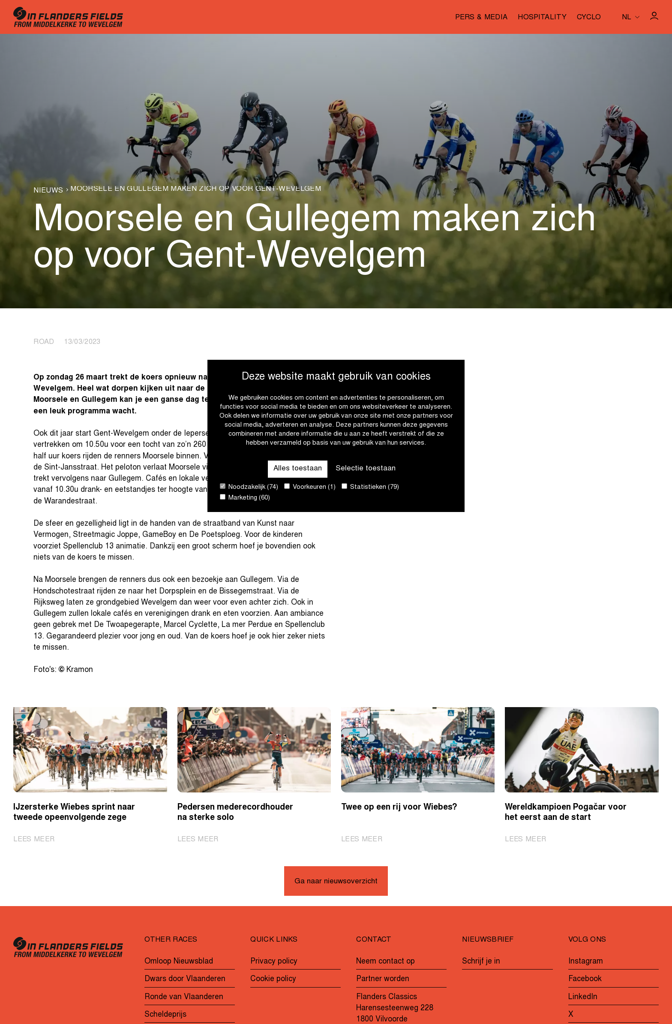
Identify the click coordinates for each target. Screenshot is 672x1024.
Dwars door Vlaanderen (184, 980)
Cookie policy (273, 980)
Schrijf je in (481, 962)
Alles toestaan (297, 469)
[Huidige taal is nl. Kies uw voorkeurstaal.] (630, 17)
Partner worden (382, 980)
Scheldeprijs (165, 1015)
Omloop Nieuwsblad (178, 962)
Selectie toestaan (366, 469)
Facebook (585, 980)
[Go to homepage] (68, 17)
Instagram (585, 962)
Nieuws (48, 190)
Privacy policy (273, 962)
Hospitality (542, 18)
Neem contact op (385, 962)
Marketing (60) (245, 497)
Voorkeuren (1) (310, 487)
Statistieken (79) (370, 487)
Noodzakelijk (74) (249, 487)
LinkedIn (582, 997)
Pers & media (481, 18)
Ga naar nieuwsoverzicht (336, 882)
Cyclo (589, 18)
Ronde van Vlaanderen (183, 997)
